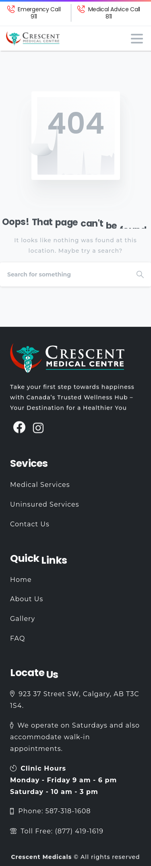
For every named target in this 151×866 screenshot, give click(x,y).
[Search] (64, 274)
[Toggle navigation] (137, 38)
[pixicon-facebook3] (19, 430)
